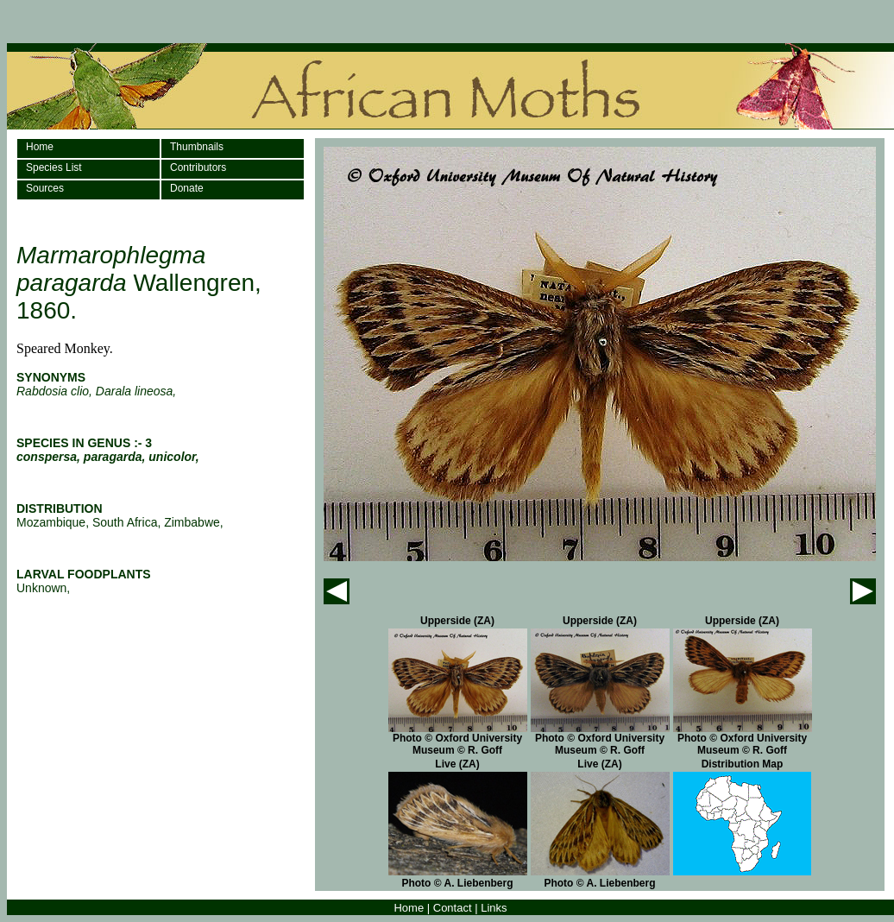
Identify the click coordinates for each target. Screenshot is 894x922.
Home (40, 147)
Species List (54, 167)
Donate (187, 188)
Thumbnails (197, 147)
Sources (45, 188)
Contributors (198, 167)
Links (494, 907)
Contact (452, 907)
